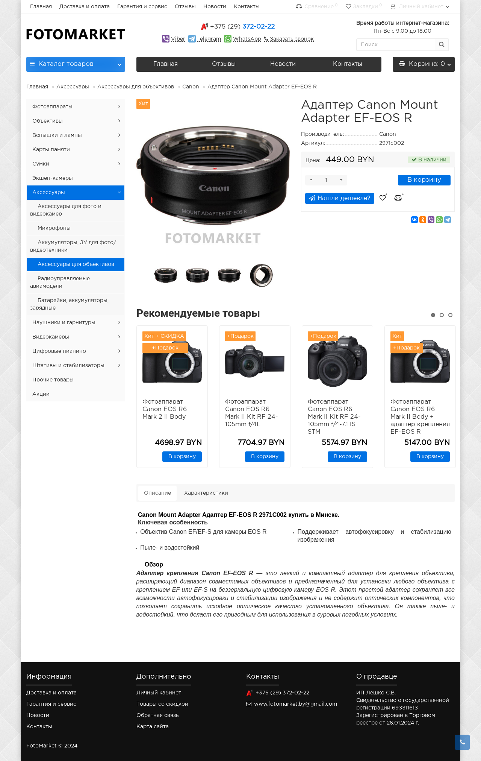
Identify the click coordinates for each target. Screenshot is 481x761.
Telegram (209, 39)
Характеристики (206, 493)
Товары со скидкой (162, 704)
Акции (41, 394)
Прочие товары (53, 380)
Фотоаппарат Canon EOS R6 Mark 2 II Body (164, 409)
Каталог (75, 62)
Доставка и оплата (84, 7)
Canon (190, 87)
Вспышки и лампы (57, 135)
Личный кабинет (158, 693)
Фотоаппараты (52, 107)
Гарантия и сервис (142, 7)
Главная (41, 7)
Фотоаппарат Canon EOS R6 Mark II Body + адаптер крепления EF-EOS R (420, 417)
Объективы (47, 121)
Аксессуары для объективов (135, 87)
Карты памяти (51, 149)
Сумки (40, 164)
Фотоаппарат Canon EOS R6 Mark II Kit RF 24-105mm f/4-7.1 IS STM (334, 417)
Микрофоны (54, 228)
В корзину (424, 180)
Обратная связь (157, 715)
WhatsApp (247, 39)
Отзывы (185, 7)
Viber (178, 39)
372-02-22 (242, 27)
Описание (157, 493)
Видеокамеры (50, 337)
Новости (214, 7)
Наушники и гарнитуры (63, 323)
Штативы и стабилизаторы (68, 365)
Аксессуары (73, 87)
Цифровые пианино (59, 351)
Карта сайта (152, 727)
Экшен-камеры (52, 178)
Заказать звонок (291, 39)
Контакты (247, 7)
